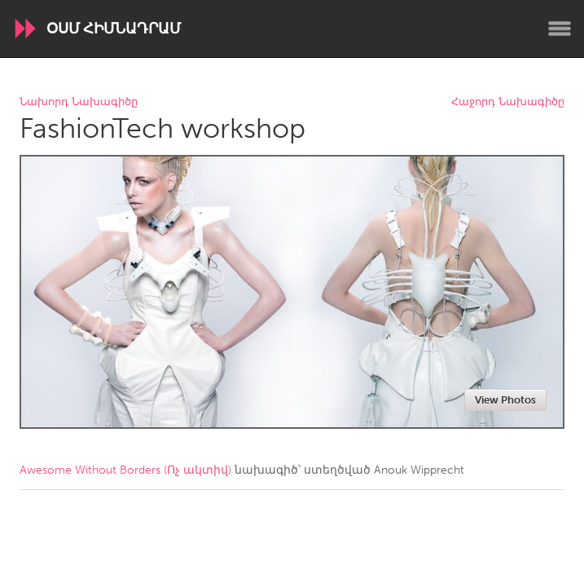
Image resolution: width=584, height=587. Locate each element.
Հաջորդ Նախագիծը (507, 102)
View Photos (505, 400)
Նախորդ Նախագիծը (79, 102)
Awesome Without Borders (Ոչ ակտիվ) (125, 470)
